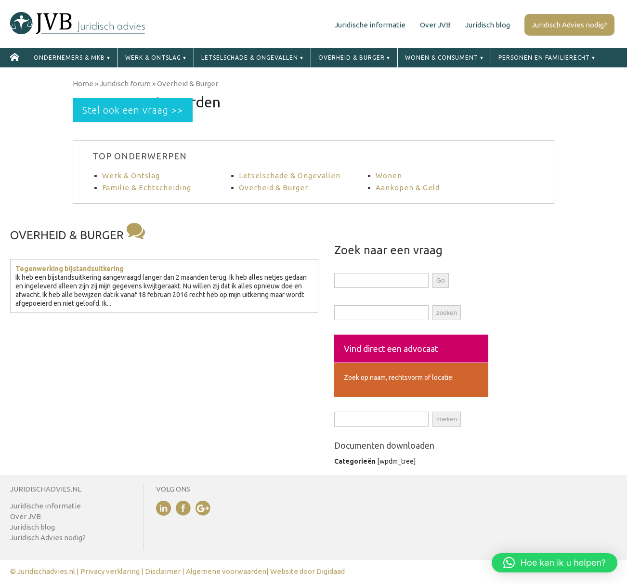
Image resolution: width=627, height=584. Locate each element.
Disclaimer (163, 571)
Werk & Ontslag (131, 175)
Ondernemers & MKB (69, 57)
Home (83, 83)
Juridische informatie (370, 25)
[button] (554, 562)
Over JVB (435, 25)
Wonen (389, 175)
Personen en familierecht (544, 57)
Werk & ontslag (153, 57)
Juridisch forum (125, 83)
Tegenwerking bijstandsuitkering (69, 269)
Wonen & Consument (441, 57)
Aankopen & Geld (408, 187)
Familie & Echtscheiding (146, 187)
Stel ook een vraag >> (132, 110)
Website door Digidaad (307, 571)
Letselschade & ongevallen (249, 57)
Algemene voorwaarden (226, 571)
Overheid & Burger (351, 57)
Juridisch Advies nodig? (569, 25)
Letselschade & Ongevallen (289, 175)
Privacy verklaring (110, 571)
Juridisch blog (487, 25)
